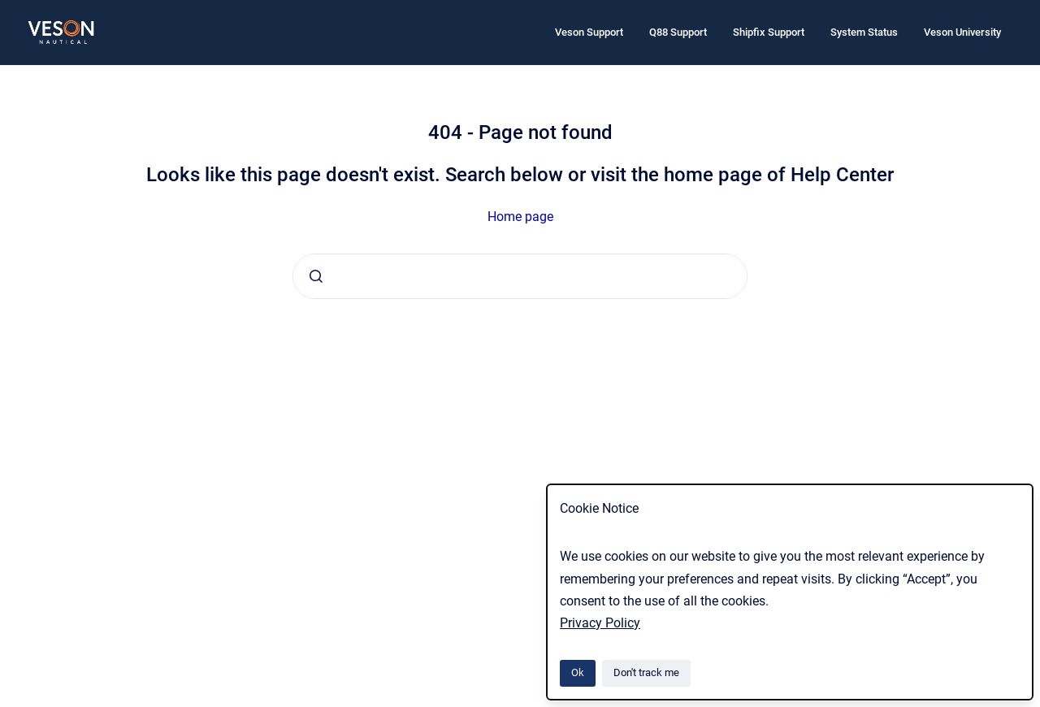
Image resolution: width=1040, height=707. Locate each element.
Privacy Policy (600, 623)
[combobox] (520, 276)
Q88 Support (678, 32)
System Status (864, 32)
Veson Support (589, 32)
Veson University (962, 32)
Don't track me (646, 672)
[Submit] (316, 276)
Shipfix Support (768, 32)
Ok (577, 672)
